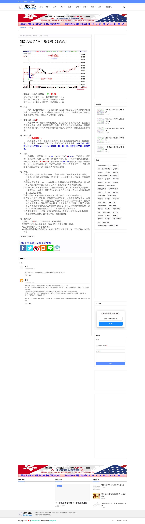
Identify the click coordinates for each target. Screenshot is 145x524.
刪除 (30, 275)
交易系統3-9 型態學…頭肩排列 (114, 111)
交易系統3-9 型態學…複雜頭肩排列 (114, 120)
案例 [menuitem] (99, 7)
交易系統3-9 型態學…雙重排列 (114, 129)
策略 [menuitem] (69, 7)
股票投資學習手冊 (113, 189)
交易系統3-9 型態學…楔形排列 (114, 139)
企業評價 (115, 172)
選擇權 (115, 215)
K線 (117, 225)
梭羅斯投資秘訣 (102, 202)
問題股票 (100, 199)
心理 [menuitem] (77, 7)
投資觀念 (100, 182)
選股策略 (107, 215)
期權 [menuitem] (92, 7)
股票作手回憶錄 (111, 185)
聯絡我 (125, 520)
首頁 (19, 1)
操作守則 (115, 212)
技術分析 (25, 36)
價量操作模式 (106, 212)
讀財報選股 (106, 222)
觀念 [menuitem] (47, 7)
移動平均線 (112, 202)
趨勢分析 (100, 219)
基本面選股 (116, 199)
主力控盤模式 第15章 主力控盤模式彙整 (71, 503)
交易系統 (32, 1)
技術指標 (107, 179)
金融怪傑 (100, 192)
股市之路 (25, 1)
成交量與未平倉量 (102, 175)
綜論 (99, 212)
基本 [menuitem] (54, 7)
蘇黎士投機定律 (117, 219)
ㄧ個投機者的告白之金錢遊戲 (105, 225)
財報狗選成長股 (112, 195)
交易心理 (115, 169)
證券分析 (107, 219)
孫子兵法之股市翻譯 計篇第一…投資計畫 (113, 495)
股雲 (26, 280)
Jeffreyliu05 (52, 520)
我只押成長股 (113, 175)
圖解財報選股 (116, 209)
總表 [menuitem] (41, 7)
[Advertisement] (111, 66)
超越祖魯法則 (112, 205)
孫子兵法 (107, 192)
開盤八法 (30, 236)
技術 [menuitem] (62, 7)
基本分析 (107, 199)
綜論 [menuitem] (84, 7)
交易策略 (107, 172)
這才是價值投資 (102, 205)
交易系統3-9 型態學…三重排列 (114, 148)
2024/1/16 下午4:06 (29, 282)
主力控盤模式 (113, 165)
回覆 (26, 275)
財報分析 (115, 192)
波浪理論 (115, 182)
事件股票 (107, 182)
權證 (99, 222)
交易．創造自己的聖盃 (104, 169)
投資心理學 (116, 179)
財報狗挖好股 (101, 195)
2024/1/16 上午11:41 (30, 269)
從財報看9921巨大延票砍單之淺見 (112, 485)
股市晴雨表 (101, 185)
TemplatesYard (35, 520)
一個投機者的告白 (102, 165)
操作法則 (100, 215)
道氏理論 (107, 209)
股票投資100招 (102, 189)
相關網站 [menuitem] (109, 7)
